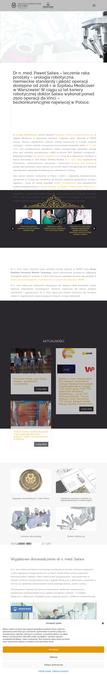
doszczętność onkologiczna (24, 299)
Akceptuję (54, 649)
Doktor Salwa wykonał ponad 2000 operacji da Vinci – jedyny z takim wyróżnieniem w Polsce (31, 508)
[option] (28, 227)
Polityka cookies (44, 671)
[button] (102, 623)
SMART (81, 299)
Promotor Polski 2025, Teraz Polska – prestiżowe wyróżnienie (30, 454)
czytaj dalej (41, 462)
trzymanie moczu (46, 299)
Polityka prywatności (60, 671)
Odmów (53, 657)
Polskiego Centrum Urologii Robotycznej (74, 179)
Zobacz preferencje (53, 665)
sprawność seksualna (66, 299)
